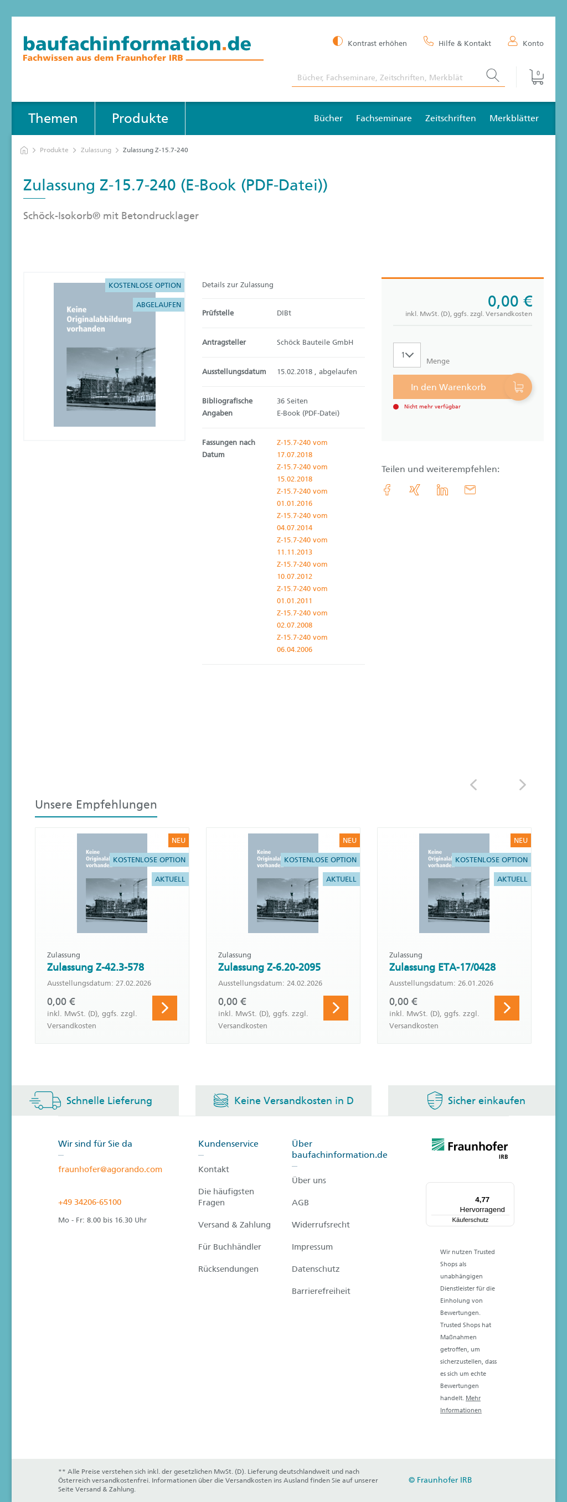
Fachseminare (384, 118)
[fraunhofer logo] (470, 1150)
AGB (300, 1203)
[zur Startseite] (24, 150)
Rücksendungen (228, 1269)
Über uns (309, 1180)
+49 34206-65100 (89, 1202)
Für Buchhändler (229, 1247)
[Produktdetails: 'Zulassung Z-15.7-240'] (105, 356)
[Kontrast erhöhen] (370, 42)
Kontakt (213, 1169)
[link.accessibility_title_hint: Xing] (414, 489)
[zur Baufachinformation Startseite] (149, 50)
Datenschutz (316, 1269)
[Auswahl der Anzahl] (407, 355)
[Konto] (526, 42)
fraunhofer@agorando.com (110, 1169)
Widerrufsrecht (321, 1225)
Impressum (312, 1247)
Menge (438, 361)
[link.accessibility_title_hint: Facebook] (387, 489)
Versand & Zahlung (234, 1225)
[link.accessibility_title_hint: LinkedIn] (442, 489)
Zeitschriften (450, 118)
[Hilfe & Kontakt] (457, 42)
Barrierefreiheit (321, 1291)
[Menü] (507, 1188)
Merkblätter (514, 118)
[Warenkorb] (530, 77)
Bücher (328, 118)
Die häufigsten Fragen (226, 1197)
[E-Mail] (470, 489)
